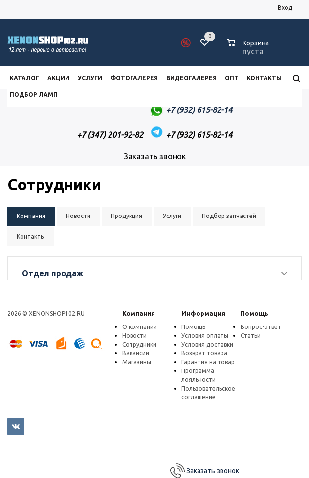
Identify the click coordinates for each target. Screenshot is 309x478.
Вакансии (135, 353)
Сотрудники (139, 344)
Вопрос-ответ (261, 327)
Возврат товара (204, 353)
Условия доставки (207, 344)
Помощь (254, 313)
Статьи (251, 335)
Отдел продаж (52, 273)
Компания (138, 313)
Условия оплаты (204, 335)
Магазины (136, 362)
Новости (134, 335)
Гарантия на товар (208, 362)
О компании (139, 327)
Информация (203, 313)
